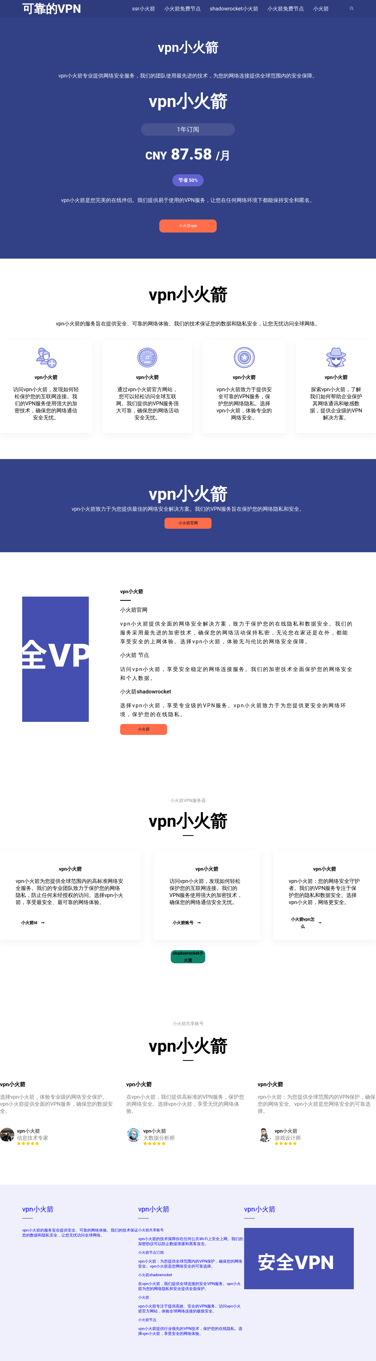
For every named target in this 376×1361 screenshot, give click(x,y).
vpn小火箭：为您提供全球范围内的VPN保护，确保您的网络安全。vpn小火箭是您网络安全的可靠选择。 (190, 1264)
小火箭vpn (188, 225)
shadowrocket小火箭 (188, 957)
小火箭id (32, 922)
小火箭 (144, 729)
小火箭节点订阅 (151, 1252)
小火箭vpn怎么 (306, 923)
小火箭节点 (147, 1320)
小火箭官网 (188, 523)
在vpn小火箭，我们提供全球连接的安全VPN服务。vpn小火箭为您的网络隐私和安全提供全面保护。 (189, 1286)
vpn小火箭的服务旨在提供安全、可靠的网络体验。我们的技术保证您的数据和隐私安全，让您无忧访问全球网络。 (80, 1233)
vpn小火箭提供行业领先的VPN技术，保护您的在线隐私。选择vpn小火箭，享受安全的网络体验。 (190, 1331)
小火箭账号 (187, 922)
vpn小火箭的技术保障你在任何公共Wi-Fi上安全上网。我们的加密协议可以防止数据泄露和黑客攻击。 (190, 1241)
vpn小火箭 (38, 1209)
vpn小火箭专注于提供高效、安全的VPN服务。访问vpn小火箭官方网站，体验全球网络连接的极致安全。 (189, 1309)
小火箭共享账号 (151, 1230)
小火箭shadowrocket (155, 1275)
